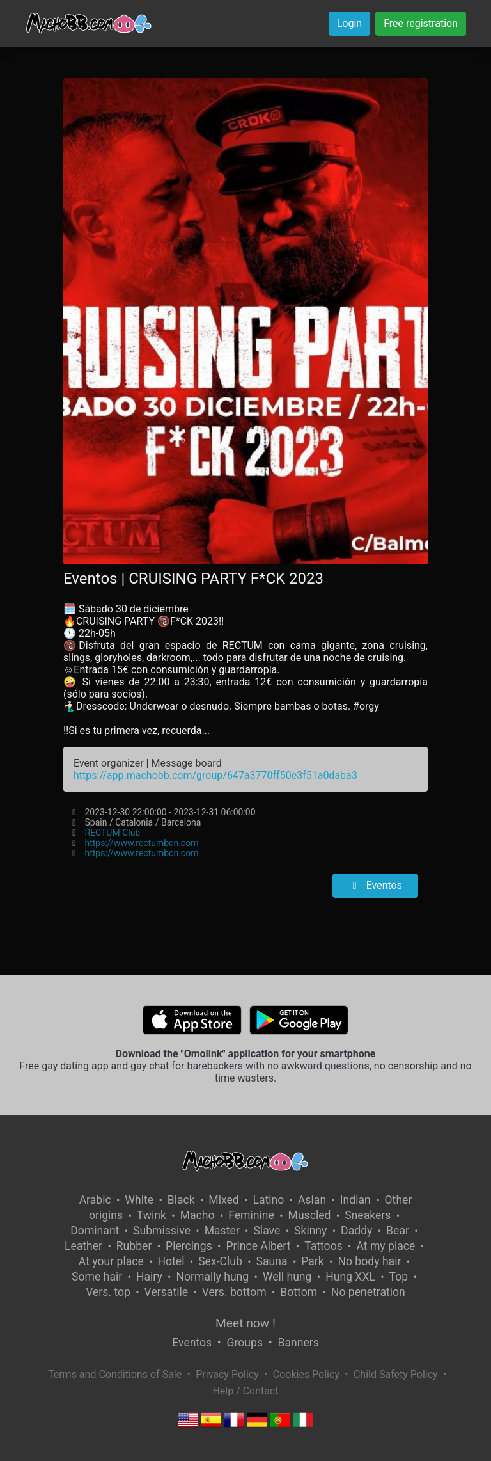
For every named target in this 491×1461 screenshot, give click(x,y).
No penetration (368, 1292)
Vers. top (108, 1292)
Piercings (189, 1246)
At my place (385, 1246)
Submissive (162, 1230)
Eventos (375, 885)
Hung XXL (350, 1276)
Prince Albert (258, 1246)
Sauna (272, 1261)
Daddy (356, 1230)
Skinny (310, 1230)
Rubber (134, 1246)
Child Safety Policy (396, 1374)
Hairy (149, 1276)
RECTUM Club (113, 832)
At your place (111, 1261)
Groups (245, 1342)
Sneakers (368, 1215)
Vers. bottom (234, 1292)
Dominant (94, 1230)
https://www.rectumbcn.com (142, 843)
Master (222, 1230)
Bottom (298, 1292)
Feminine (251, 1215)
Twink (151, 1215)
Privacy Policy (227, 1374)
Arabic (95, 1200)
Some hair (97, 1276)
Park (312, 1261)
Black (181, 1200)
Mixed (223, 1200)
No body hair (369, 1261)
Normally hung (212, 1276)
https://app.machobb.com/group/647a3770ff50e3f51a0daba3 (215, 775)
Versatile (166, 1292)
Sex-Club (220, 1261)
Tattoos (323, 1246)
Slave (266, 1230)
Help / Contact (245, 1391)
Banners (297, 1342)
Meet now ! (245, 1323)
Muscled (309, 1215)
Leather (83, 1246)
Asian (312, 1200)
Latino (268, 1200)
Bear (397, 1230)
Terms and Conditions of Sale (115, 1374)
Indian (355, 1200)
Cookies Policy (306, 1374)
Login (349, 23)
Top (399, 1276)
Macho (197, 1215)
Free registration (421, 23)
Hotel (171, 1261)
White (139, 1200)
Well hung (287, 1276)
